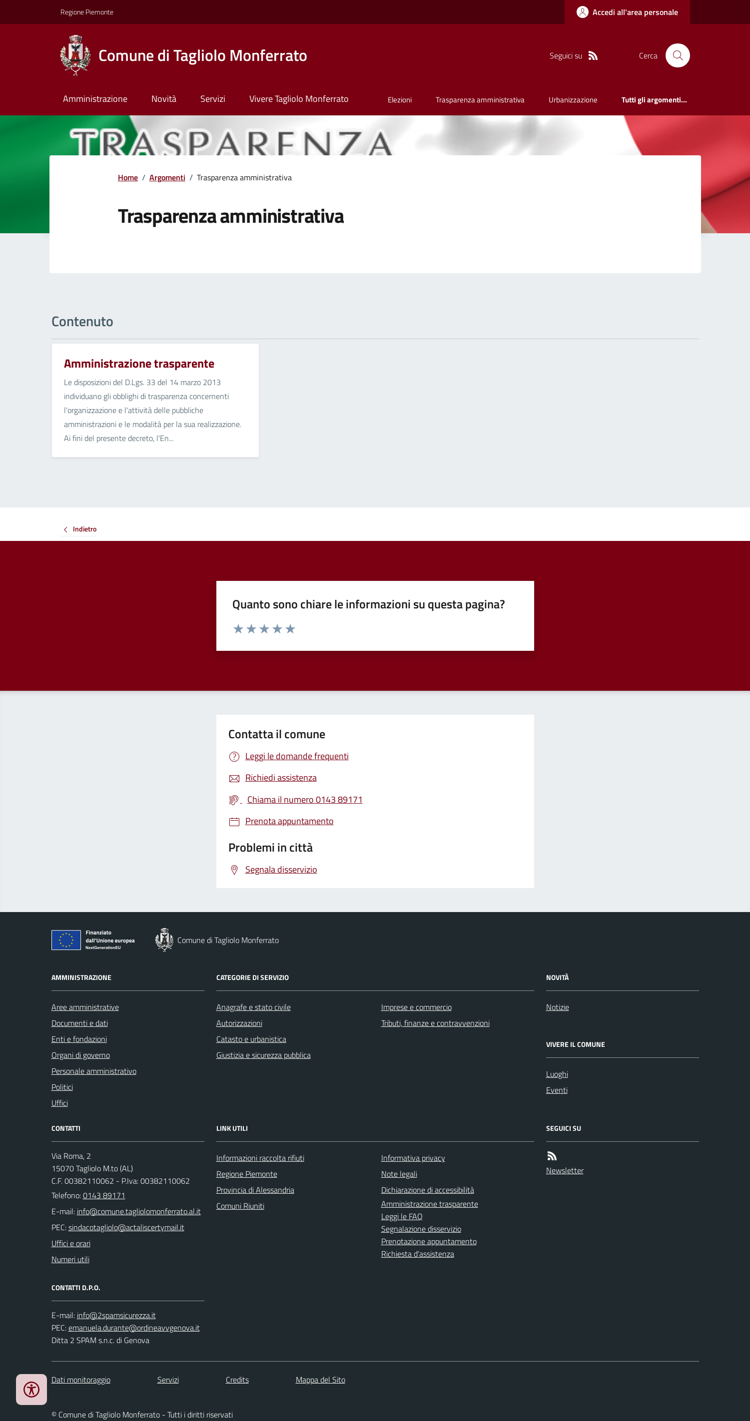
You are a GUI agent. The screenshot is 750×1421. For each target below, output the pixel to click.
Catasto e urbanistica (251, 1039)
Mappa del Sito (320, 1380)
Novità (163, 98)
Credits (237, 1380)
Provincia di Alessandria (255, 1190)
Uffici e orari (70, 1243)
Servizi (212, 98)
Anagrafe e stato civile (253, 1007)
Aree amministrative (85, 1007)
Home (128, 177)
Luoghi (557, 1074)
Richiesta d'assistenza (417, 1254)
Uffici (59, 1103)
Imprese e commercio (416, 1007)
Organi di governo (80, 1055)
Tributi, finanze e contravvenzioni (435, 1023)
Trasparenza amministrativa (480, 99)
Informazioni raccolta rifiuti (260, 1158)
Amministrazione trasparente (429, 1204)
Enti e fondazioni (79, 1039)
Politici (62, 1087)
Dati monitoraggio (80, 1380)
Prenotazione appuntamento (429, 1241)
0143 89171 (104, 1195)
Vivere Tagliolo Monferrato (299, 98)
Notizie (557, 1007)
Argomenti (167, 177)
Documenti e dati (79, 1023)
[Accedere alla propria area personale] (627, 12)
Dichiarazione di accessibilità (427, 1190)
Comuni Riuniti (240, 1206)
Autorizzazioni (239, 1023)
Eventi (557, 1090)
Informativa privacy (413, 1158)
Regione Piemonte (86, 11)
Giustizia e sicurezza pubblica (263, 1055)
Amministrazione (95, 98)
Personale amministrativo (93, 1071)
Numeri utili (70, 1259)
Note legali (399, 1174)
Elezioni (400, 99)
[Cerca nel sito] (674, 55)
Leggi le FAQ (402, 1216)
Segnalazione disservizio (421, 1229)
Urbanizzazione (573, 99)
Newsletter (565, 1170)
